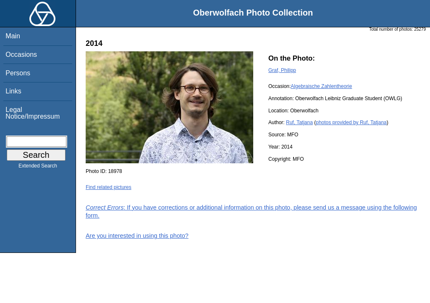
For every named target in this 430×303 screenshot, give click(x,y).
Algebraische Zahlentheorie (321, 86)
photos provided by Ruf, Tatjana (351, 122)
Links (13, 91)
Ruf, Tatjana (299, 122)
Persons (17, 73)
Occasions (21, 54)
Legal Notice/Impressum (32, 113)
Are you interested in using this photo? (137, 235)
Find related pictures (108, 187)
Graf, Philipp (282, 70)
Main (12, 36)
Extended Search (37, 167)
